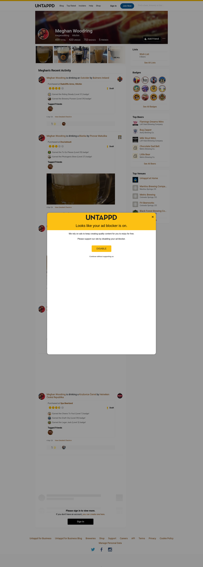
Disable (101, 248)
